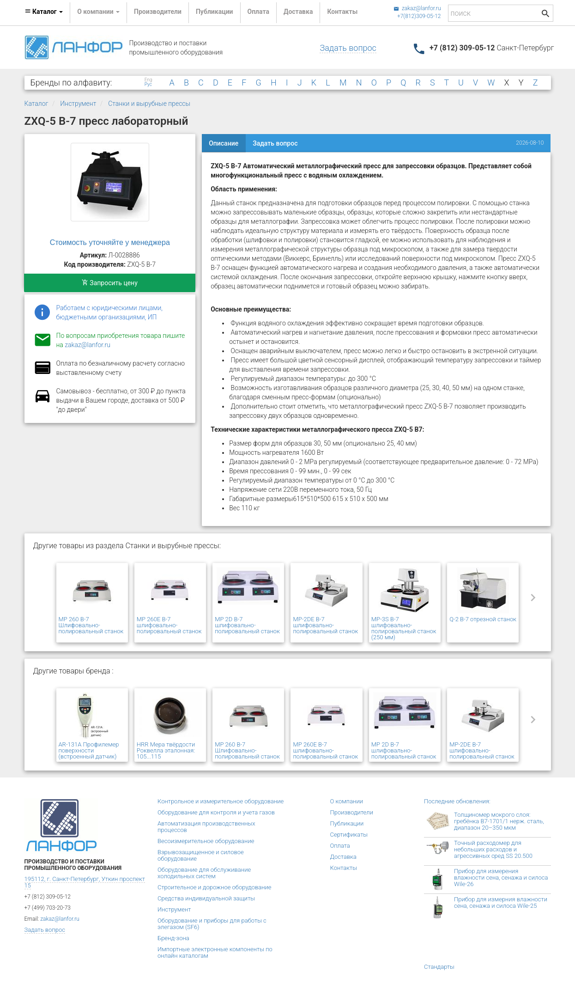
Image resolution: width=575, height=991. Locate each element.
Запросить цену (110, 283)
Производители (158, 11)
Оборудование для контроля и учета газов (216, 812)
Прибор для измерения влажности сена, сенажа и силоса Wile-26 (501, 877)
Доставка (298, 11)
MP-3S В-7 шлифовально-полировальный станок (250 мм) (403, 628)
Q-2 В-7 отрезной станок (482, 619)
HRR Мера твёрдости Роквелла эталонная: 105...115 (166, 750)
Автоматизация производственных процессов (206, 826)
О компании (346, 801)
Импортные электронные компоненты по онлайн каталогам (214, 952)
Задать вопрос (348, 48)
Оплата (258, 11)
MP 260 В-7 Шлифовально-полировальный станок (91, 625)
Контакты (342, 11)
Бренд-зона (173, 938)
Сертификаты (349, 834)
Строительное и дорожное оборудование (214, 887)
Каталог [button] (43, 11)
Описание (223, 143)
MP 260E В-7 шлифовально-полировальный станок (169, 625)
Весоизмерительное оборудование (205, 841)
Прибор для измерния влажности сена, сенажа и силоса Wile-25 (500, 902)
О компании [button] (98, 11)
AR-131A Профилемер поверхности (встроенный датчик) (89, 750)
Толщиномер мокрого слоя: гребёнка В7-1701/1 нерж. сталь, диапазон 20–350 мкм (499, 821)
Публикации (214, 11)
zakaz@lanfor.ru (417, 8)
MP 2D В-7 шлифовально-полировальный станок (247, 625)
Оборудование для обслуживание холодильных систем (204, 873)
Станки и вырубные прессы (149, 103)
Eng (148, 80)
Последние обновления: (457, 801)
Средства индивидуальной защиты (206, 898)
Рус (148, 84)
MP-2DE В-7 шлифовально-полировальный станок (325, 625)
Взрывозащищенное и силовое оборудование (200, 855)
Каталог (36, 103)
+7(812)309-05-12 (419, 16)
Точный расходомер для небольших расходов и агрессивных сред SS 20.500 (493, 849)
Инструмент (78, 103)
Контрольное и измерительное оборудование (220, 801)
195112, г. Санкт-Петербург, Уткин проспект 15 (84, 882)
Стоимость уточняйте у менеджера (110, 242)
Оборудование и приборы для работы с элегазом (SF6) (211, 923)
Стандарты (439, 966)
